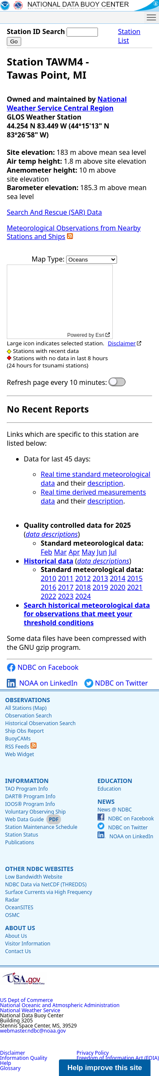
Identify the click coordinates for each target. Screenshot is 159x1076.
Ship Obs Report (24, 730)
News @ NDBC (115, 809)
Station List (129, 36)
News (106, 801)
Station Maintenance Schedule (41, 827)
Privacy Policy (93, 1052)
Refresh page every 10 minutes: (57, 382)
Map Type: (49, 259)
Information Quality (23, 1058)
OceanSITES (19, 907)
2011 (66, 578)
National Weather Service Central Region (67, 103)
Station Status (21, 834)
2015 (135, 578)
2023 (66, 596)
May (88, 552)
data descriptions (52, 534)
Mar (60, 552)
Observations (27, 700)
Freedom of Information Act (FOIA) (118, 1058)
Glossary (10, 1068)
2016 (48, 587)
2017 (66, 587)
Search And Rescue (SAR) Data (54, 212)
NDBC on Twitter (116, 683)
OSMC (12, 915)
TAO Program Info (26, 788)
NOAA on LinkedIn (42, 683)
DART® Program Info (30, 796)
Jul (113, 552)
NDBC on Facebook (42, 667)
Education (115, 781)
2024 (83, 596)
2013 (100, 578)
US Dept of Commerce (26, 1000)
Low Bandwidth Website (33, 876)
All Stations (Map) (26, 708)
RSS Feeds (20, 746)
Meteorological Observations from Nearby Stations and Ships (74, 232)
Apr (74, 552)
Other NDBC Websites (39, 869)
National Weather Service (30, 1010)
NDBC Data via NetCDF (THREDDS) (45, 884)
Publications (19, 842)
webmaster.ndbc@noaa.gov (33, 1030)
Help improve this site (104, 1068)
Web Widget (19, 754)
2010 (48, 578)
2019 (100, 587)
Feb (46, 552)
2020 (118, 587)
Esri (99, 335)
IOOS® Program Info (30, 804)
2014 (118, 578)
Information (27, 781)
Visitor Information (27, 943)
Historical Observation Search (40, 723)
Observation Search (28, 715)
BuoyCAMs (18, 738)
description (105, 483)
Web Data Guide (24, 819)
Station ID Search (36, 31)
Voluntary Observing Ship (35, 811)
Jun (102, 552)
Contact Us (18, 951)
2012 (83, 578)
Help (5, 1063)
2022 (48, 596)
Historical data (48, 561)
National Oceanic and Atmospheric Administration (60, 1005)
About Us (20, 928)
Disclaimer (122, 343)
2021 (135, 587)
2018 (83, 587)
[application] (59, 302)
